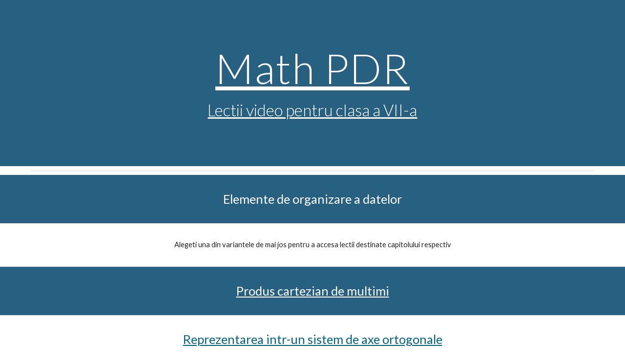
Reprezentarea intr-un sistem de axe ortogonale (312, 339)
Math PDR (312, 68)
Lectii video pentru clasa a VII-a (312, 110)
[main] (312, 83)
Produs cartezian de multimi (312, 290)
